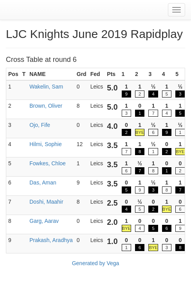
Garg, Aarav (44, 221)
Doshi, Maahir (46, 202)
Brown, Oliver (45, 106)
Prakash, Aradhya (51, 240)
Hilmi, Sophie (45, 144)
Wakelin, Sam (46, 86)
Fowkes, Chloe (47, 163)
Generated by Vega (95, 263)
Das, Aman (42, 182)
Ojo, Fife (39, 125)
